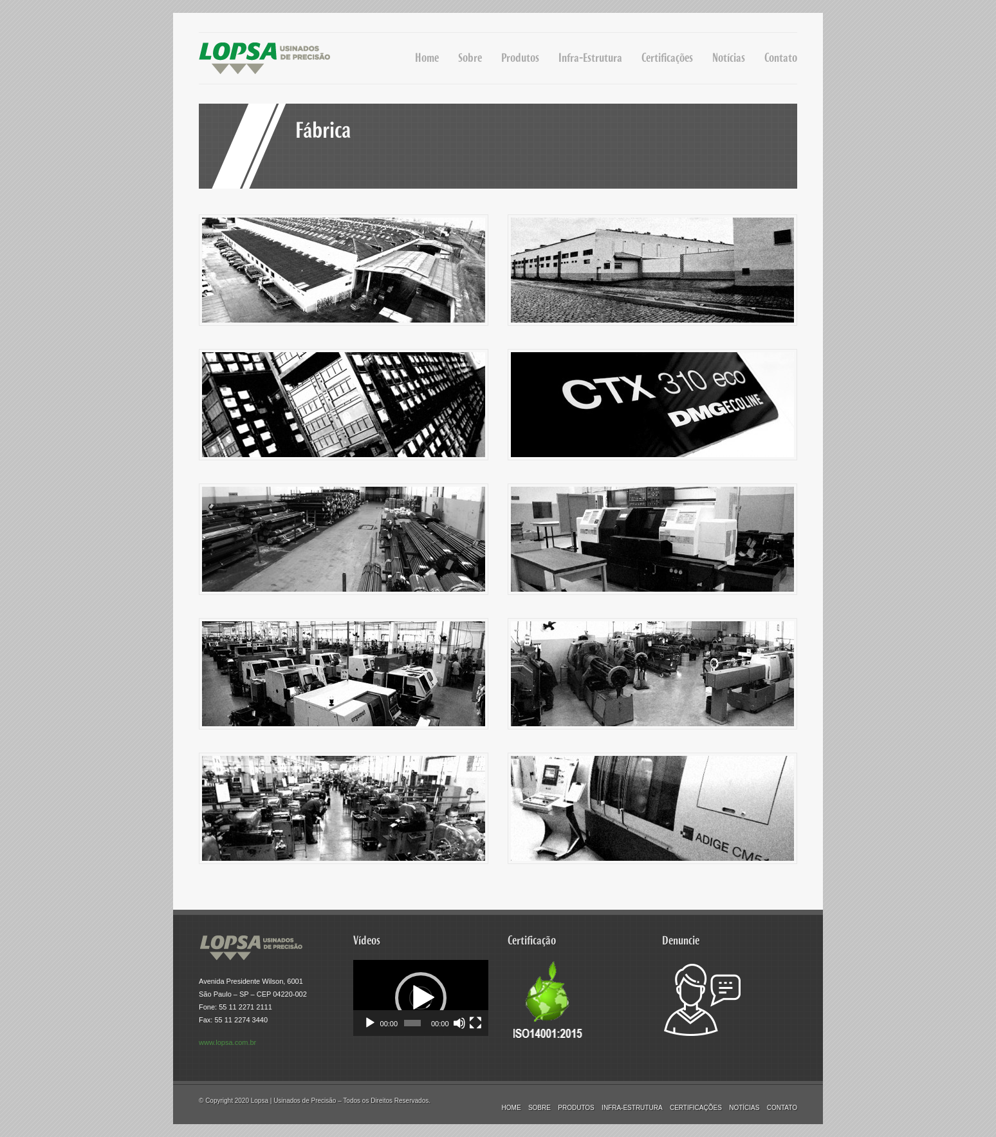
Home (427, 57)
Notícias (728, 57)
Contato (780, 57)
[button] (421, 998)
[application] (420, 998)
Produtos (520, 57)
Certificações (667, 57)
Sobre (470, 57)
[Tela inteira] (475, 1023)
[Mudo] (459, 1023)
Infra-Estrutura (590, 57)
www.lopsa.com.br (227, 1042)
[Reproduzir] (370, 1023)
